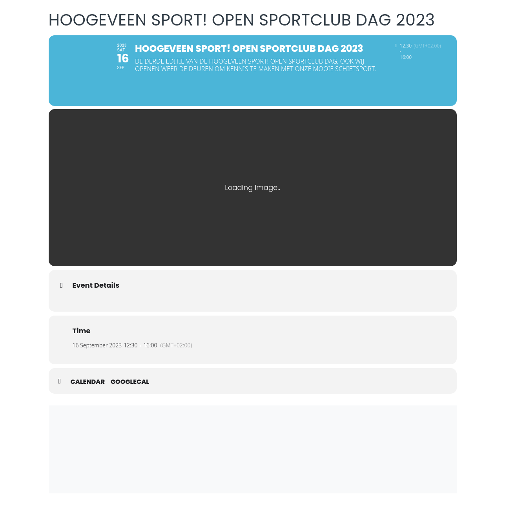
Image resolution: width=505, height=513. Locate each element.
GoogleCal (130, 382)
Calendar (88, 382)
